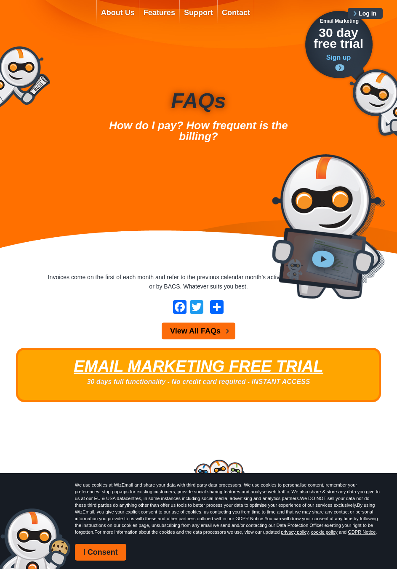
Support (198, 12)
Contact (236, 12)
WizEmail (50, 19)
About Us (118, 12)
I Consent (100, 552)
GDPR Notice (362, 532)
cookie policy (324, 532)
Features (159, 12)
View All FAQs (195, 331)
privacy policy (295, 532)
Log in (367, 13)
